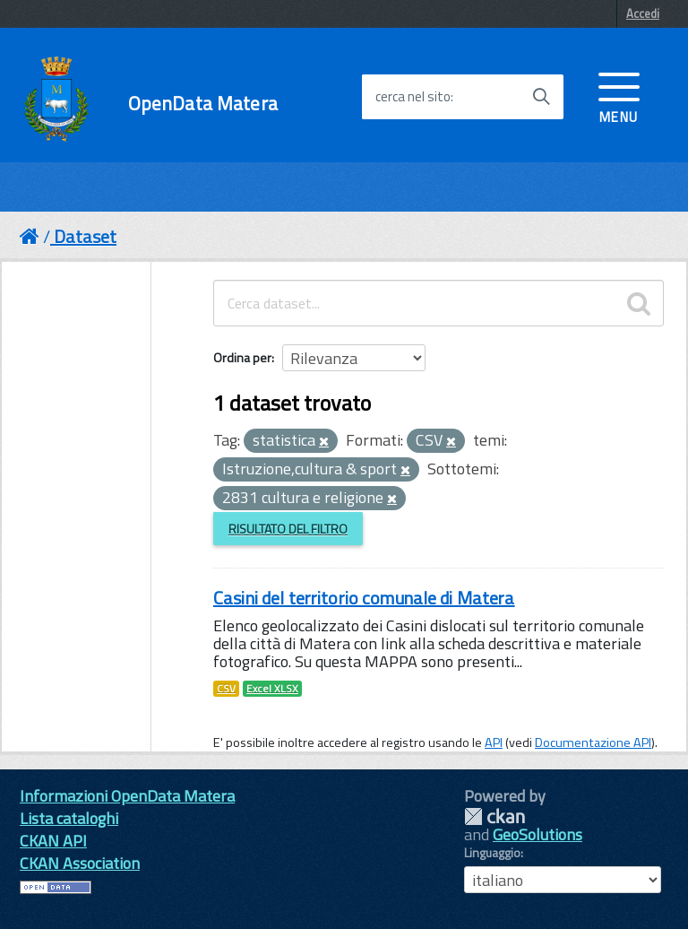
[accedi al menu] (619, 96)
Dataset (85, 236)
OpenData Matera (203, 103)
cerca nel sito (413, 97)
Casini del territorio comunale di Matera (364, 598)
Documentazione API (593, 742)
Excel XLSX (272, 689)
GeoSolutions (537, 834)
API (494, 742)
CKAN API (53, 841)
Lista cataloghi (69, 818)
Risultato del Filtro (288, 528)
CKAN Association (80, 863)
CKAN (494, 816)
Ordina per (242, 357)
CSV (226, 689)
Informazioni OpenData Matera (127, 796)
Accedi (642, 13)
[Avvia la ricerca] (541, 96)
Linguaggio (492, 853)
